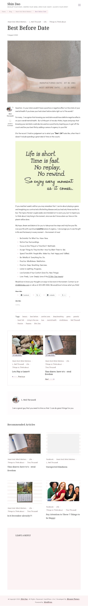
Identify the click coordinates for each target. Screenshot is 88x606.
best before (34, 316)
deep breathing (58, 316)
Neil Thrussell (75, 320)
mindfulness (63, 320)
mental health (51, 320)
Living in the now (32, 320)
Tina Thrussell (32, 462)
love (42, 320)
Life (45, 22)
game (68, 316)
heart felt (21, 320)
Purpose (28, 323)
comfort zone (45, 316)
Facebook (49, 459)
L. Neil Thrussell (35, 22)
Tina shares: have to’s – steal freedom (21, 469)
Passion (20, 323)
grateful (76, 316)
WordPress (48, 602)
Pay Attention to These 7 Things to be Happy (63, 516)
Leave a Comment (10, 124)
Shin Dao (13, 4)
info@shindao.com (22, 285)
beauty (25, 316)
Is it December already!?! (19, 515)
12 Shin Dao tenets (55, 276)
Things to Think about (57, 22)
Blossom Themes (73, 599)
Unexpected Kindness (56, 467)
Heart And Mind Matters (17, 22)
